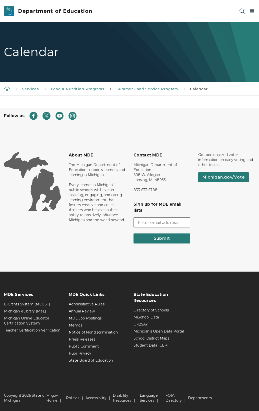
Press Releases (82, 339)
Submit (162, 238)
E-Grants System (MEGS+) (27, 304)
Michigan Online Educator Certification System (26, 320)
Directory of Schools (151, 310)
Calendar (199, 89)
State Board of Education (91, 360)
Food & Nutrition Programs (78, 89)
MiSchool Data (146, 317)
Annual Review (82, 311)
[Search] (242, 11)
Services (30, 89)
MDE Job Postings (85, 318)
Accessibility (96, 398)
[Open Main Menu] (252, 11)
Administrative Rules (86, 304)
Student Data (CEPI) (152, 345)
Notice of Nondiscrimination (93, 332)
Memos (75, 325)
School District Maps (151, 338)
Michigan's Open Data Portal (159, 331)
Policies (72, 398)
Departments (200, 398)
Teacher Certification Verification (32, 330)
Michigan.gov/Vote (223, 177)
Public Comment (84, 346)
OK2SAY (141, 324)
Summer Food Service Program (147, 89)
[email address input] (162, 222)
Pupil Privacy (80, 353)
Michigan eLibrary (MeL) (25, 311)
